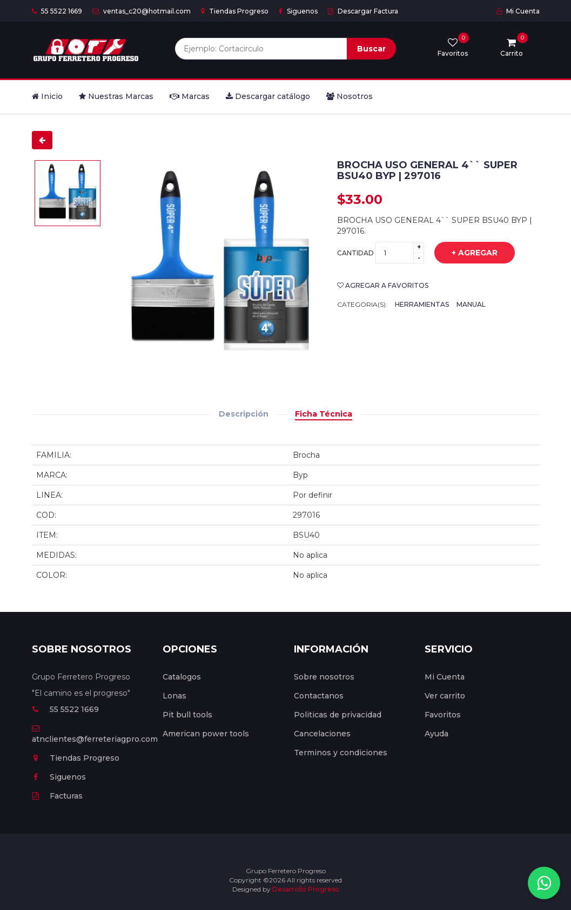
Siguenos (298, 11)
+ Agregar (466, 253)
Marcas (190, 96)
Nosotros (349, 96)
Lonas (174, 696)
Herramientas (422, 304)
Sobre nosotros (324, 677)
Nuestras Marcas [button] (116, 96)
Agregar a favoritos (382, 285)
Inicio (47, 96)
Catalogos (182, 677)
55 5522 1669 (57, 11)
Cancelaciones (322, 733)
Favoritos (443, 715)
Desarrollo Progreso (305, 889)
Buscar (371, 49)
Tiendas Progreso (234, 11)
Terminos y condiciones (340, 752)
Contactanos (319, 696)
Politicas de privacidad (337, 715)
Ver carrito (445, 696)
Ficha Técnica (323, 414)
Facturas (57, 796)
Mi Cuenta (518, 11)
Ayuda (436, 733)
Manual (471, 304)
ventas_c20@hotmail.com (141, 11)
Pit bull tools (187, 715)
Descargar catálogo (268, 96)
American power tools (206, 733)
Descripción (243, 414)
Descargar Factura (363, 11)
